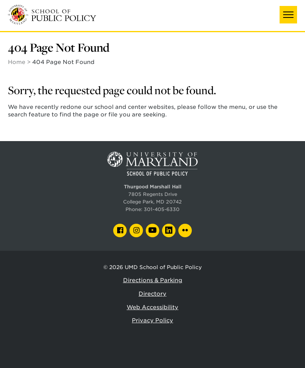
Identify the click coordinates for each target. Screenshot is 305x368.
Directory (152, 294)
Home (16, 62)
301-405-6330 (162, 209)
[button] (288, 14)
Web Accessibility (152, 307)
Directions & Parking (152, 280)
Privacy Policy (152, 320)
